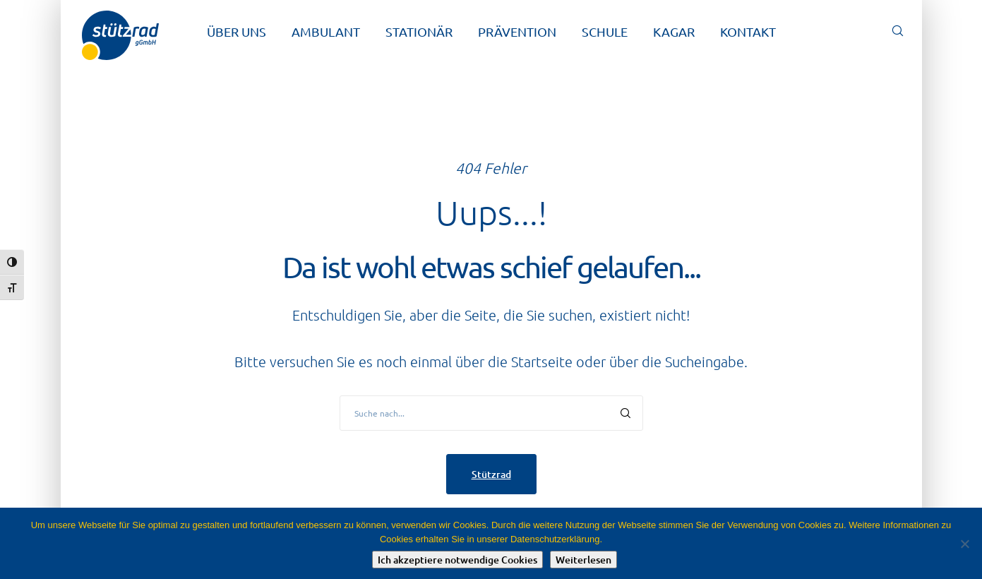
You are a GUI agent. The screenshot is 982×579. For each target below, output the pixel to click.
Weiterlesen (583, 559)
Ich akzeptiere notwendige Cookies (457, 559)
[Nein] (964, 544)
